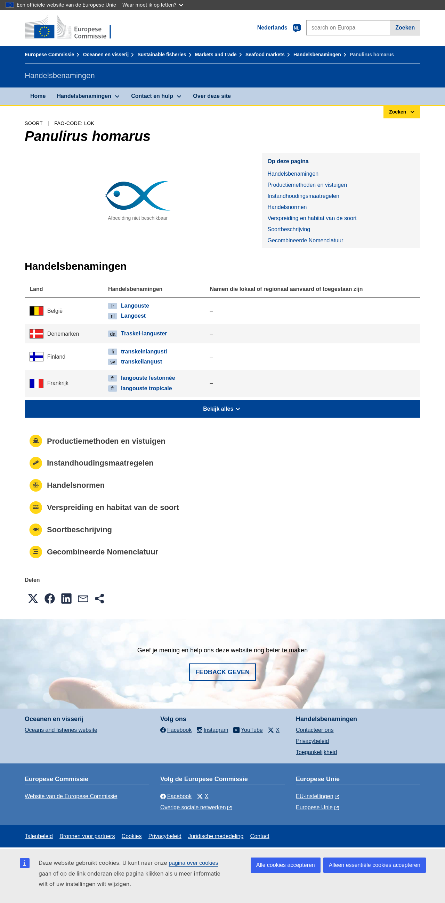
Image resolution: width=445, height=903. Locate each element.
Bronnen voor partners (87, 836)
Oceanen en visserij (106, 54)
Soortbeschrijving (288, 229)
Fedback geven (222, 672)
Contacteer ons (315, 730)
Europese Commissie (49, 54)
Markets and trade (216, 54)
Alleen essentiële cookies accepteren (374, 865)
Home (38, 96)
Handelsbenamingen (317, 54)
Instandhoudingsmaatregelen (303, 196)
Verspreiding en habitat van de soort (311, 218)
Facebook (176, 796)
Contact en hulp (152, 96)
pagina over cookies (193, 863)
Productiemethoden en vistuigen (307, 185)
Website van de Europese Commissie (71, 796)
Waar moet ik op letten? (152, 5)
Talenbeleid (39, 836)
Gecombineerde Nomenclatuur (305, 240)
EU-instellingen (314, 796)
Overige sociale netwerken (193, 807)
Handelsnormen (287, 207)
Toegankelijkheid (316, 752)
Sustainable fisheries (161, 54)
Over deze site (212, 96)
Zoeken (405, 28)
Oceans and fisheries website (61, 730)
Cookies (132, 836)
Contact (259, 836)
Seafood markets (265, 54)
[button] (33, 598)
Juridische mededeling (215, 836)
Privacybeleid (312, 741)
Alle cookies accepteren (285, 865)
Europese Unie (314, 807)
